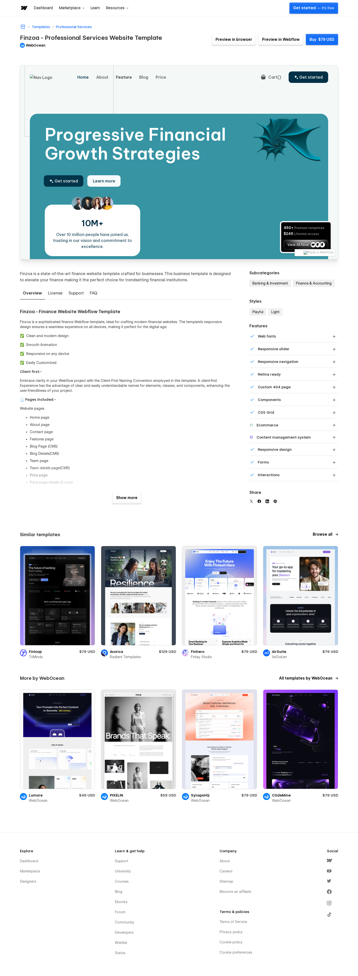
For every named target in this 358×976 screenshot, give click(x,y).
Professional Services (74, 27)
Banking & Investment (270, 283)
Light (275, 312)
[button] (72, 8)
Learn (95, 8)
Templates (41, 27)
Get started (313, 8)
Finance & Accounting (314, 283)
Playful (257, 312)
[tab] (32, 293)
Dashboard (43, 8)
